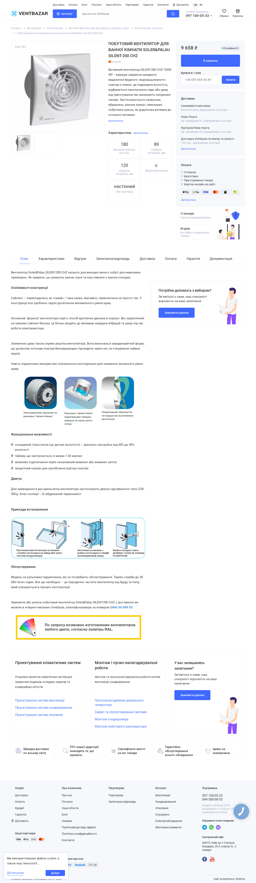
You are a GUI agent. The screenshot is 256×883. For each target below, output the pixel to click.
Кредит (19, 808)
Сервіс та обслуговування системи (121, 712)
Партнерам (132, 4)
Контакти (163, 4)
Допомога (181, 4)
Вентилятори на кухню (149, 28)
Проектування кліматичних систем (48, 662)
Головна (16, 28)
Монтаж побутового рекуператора (121, 726)
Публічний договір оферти (79, 827)
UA (195, 5)
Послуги (97, 4)
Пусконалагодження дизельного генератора (119, 703)
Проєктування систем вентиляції (39, 700)
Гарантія (148, 4)
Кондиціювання (165, 801)
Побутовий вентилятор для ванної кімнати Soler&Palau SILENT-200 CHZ (60, 33)
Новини (67, 821)
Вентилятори (55, 28)
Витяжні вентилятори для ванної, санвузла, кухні (99, 28)
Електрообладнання (168, 821)
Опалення (161, 808)
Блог (84, 4)
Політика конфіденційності (79, 833)
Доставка (58, 4)
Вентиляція (34, 28)
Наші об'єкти (113, 4)
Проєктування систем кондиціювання (43, 708)
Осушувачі (162, 814)
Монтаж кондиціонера (111, 719)
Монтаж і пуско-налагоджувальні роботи (126, 665)
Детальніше (188, 148)
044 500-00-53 (212, 799)
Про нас (67, 795)
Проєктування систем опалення (39, 715)
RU (201, 5)
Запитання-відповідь (122, 801)
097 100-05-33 (197, 16)
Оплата (73, 4)
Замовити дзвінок (177, 312)
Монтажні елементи (168, 827)
